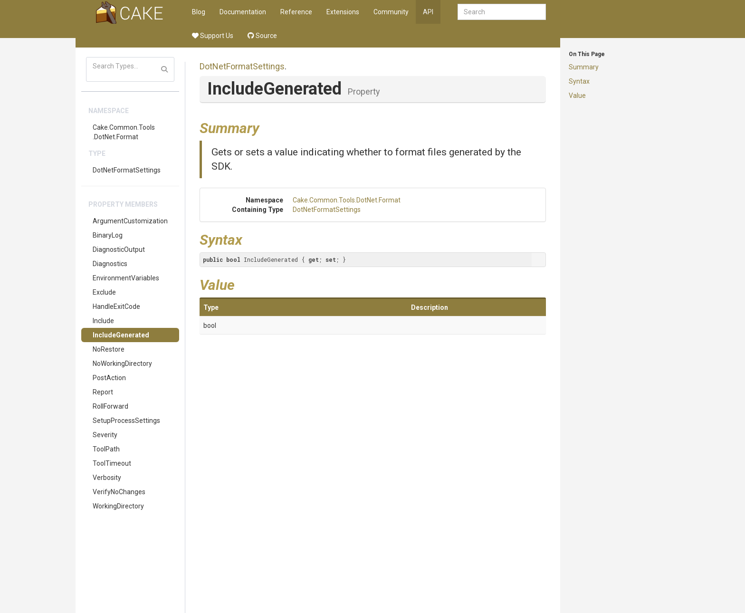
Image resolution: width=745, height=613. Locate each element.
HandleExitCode (116, 306)
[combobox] (502, 12)
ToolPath (106, 449)
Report (103, 392)
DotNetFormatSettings (127, 170)
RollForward (110, 406)
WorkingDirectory (118, 506)
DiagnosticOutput (119, 249)
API (428, 12)
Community (391, 12)
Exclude (104, 292)
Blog (198, 12)
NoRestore (108, 349)
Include (103, 321)
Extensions (342, 12)
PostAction (109, 378)
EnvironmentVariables (126, 278)
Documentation (243, 12)
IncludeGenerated (121, 335)
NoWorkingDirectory (122, 363)
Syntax (579, 81)
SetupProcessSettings (126, 420)
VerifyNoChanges (119, 492)
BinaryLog (108, 235)
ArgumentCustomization (130, 221)
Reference (296, 12)
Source (262, 35)
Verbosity (107, 477)
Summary (584, 67)
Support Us (212, 35)
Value (577, 95)
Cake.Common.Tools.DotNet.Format (124, 132)
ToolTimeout (112, 463)
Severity (105, 435)
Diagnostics (110, 264)
